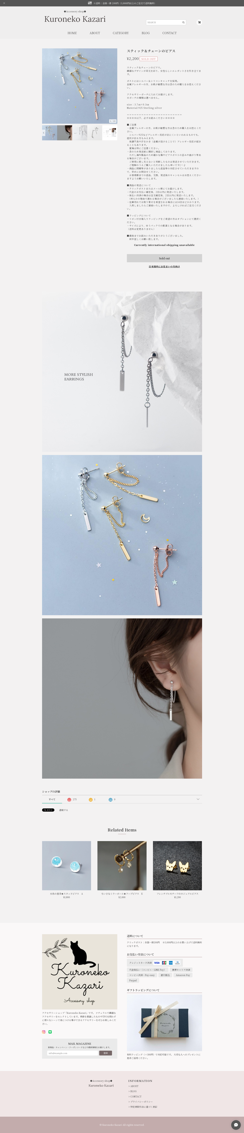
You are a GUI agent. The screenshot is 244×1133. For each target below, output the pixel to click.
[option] (79, 86)
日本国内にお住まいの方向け (164, 266)
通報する (63, 810)
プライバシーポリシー (141, 1101)
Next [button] (115, 133)
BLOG (133, 1091)
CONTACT (135, 1096)
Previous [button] (43, 133)
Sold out (164, 258)
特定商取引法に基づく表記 (143, 1106)
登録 (106, 1052)
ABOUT (134, 1086)
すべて (52, 799)
